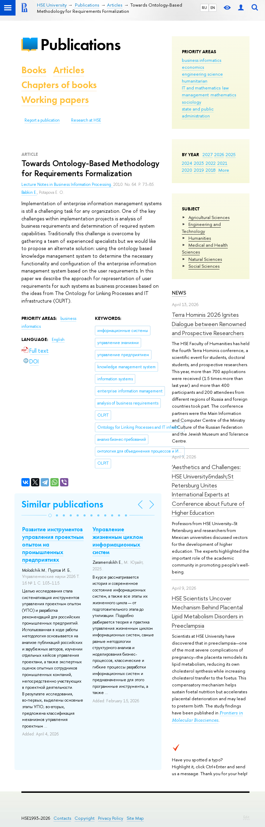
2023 (199, 163)
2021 (222, 163)
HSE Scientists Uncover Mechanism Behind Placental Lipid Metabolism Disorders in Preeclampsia (207, 611)
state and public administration (198, 112)
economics (193, 67)
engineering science (202, 74)
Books (33, 70)
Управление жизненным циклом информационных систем (117, 540)
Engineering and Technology (201, 227)
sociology (191, 102)
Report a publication (42, 120)
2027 (208, 154)
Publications (80, 44)
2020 (187, 170)
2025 (231, 154)
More (223, 170)
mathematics (223, 95)
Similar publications (62, 504)
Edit (246, 817)
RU (204, 7)
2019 (199, 170)
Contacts (62, 818)
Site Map (135, 818)
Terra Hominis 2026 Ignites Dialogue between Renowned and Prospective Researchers (209, 324)
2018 (211, 170)
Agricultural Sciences (208, 217)
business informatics (201, 60)
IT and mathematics (201, 88)
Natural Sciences (205, 259)
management (195, 95)
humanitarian (194, 81)
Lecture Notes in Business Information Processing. (67, 184)
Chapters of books (59, 85)
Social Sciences (203, 266)
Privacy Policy (110, 818)
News (179, 292)
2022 (211, 163)
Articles (68, 70)
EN (212, 7)
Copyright (85, 818)
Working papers (55, 100)
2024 (187, 163)
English (58, 339)
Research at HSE (86, 120)
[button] (50, 515)
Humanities (199, 238)
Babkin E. (29, 192)
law (225, 88)
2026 (219, 154)
